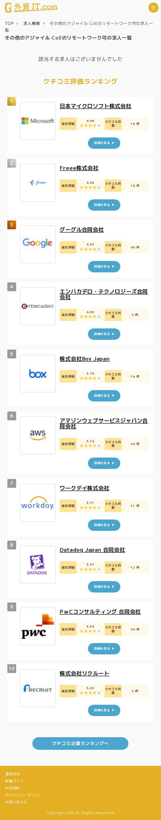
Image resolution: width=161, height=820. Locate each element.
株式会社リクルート (86, 672)
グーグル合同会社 (83, 229)
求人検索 (31, 23)
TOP (9, 23)
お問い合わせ (16, 801)
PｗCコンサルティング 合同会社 (102, 611)
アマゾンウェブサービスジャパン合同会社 (103, 422)
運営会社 (12, 773)
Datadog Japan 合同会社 (94, 549)
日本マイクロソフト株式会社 (97, 106)
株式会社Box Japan (86, 358)
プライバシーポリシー (23, 794)
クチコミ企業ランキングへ (80, 742)
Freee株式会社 (80, 167)
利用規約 (12, 787)
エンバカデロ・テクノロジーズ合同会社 (103, 294)
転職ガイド (14, 779)
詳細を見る (102, 143)
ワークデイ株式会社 (86, 487)
